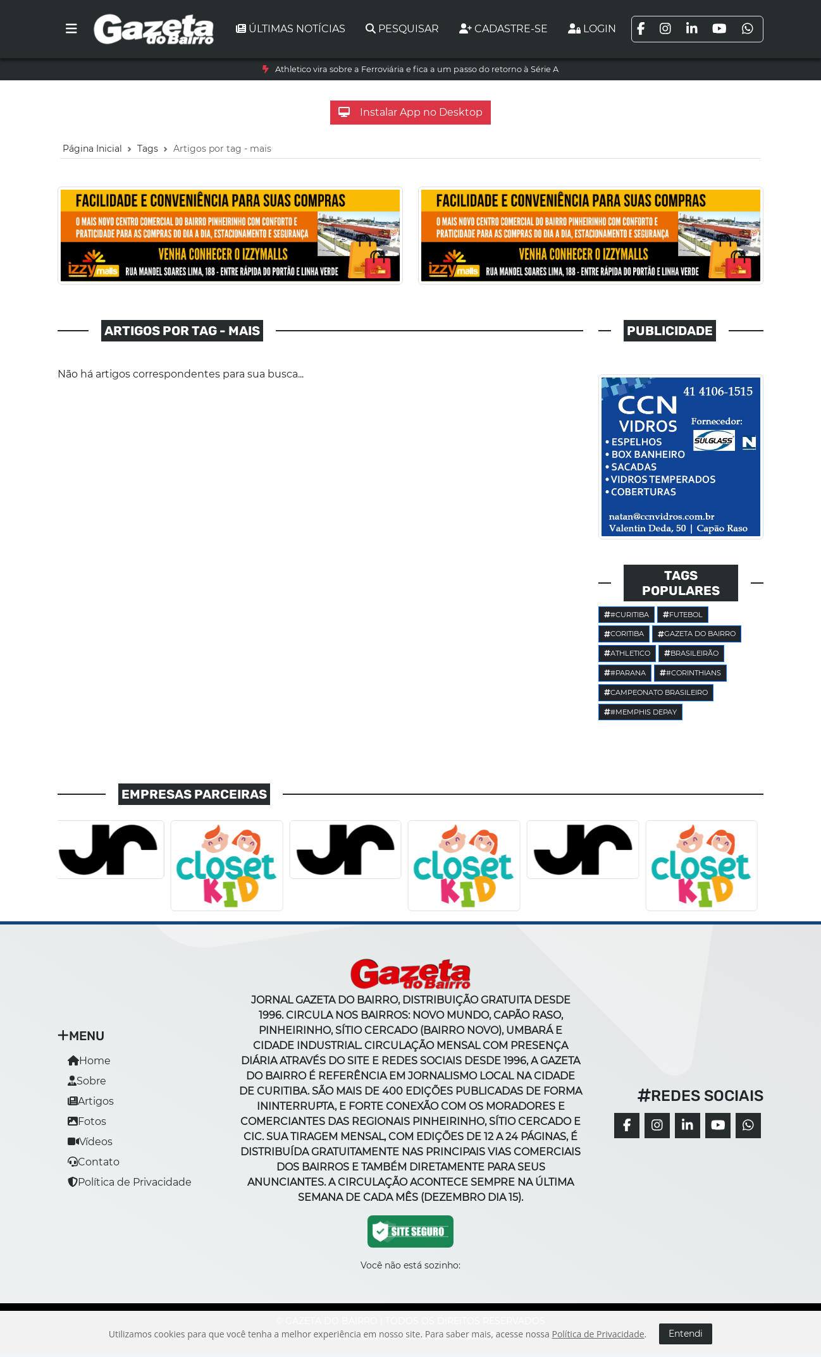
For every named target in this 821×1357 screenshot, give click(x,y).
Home (89, 1061)
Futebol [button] (683, 614)
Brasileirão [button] (691, 653)
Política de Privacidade (130, 1182)
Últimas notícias (290, 29)
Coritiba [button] (624, 633)
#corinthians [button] (690, 672)
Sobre (87, 1081)
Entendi (686, 1333)
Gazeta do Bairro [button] (697, 633)
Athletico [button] (627, 653)
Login (592, 29)
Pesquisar (402, 29)
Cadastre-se (503, 29)
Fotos (87, 1121)
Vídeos (90, 1142)
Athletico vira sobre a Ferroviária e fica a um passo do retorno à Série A (417, 69)
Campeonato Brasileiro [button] (656, 692)
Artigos (91, 1101)
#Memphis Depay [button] (640, 712)
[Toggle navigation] (71, 29)
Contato (94, 1162)
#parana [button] (625, 672)
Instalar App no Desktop (410, 112)
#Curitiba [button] (626, 614)
